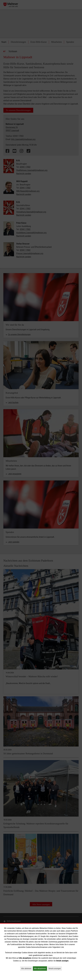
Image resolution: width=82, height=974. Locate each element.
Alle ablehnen (26, 968)
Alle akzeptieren (40, 968)
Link (62, 947)
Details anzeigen (55, 968)
